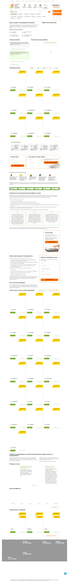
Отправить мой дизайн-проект (51, 162)
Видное (47, 503)
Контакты (52, 1)
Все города (55, 507)
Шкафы (15, 11)
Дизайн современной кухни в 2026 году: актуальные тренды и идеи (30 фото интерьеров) (26, 467)
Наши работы (18, 1)
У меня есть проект (22, 90)
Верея (39, 503)
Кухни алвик (33, 16)
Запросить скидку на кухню (51, 535)
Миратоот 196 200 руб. (60, 542)
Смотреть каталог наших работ (50, 42)
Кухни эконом (19, 18)
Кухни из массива (13, 16)
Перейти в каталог (42, 290)
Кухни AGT (44, 16)
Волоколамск (56, 503)
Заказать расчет (13, 90)
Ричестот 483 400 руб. (27, 553)
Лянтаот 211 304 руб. (12, 558)
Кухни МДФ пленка (27, 16)
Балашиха (21, 503)
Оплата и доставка (32, 1)
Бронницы (30, 503)
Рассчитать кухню (17, 165)
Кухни (12, 11)
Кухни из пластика (20, 16)
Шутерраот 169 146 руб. (27, 542)
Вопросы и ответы (47, 1)
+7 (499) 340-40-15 (56, 5)
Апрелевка (13, 503)
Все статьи (34, 485)
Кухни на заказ (13, 18)
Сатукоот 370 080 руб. (47, 542)
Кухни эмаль (39, 16)
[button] (12, 241)
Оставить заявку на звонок (53, 290)
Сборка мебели (39, 1)
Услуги (23, 1)
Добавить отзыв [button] (14, 64)
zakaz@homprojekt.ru (56, 6)
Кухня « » (13, 87)
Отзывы (26, 1)
